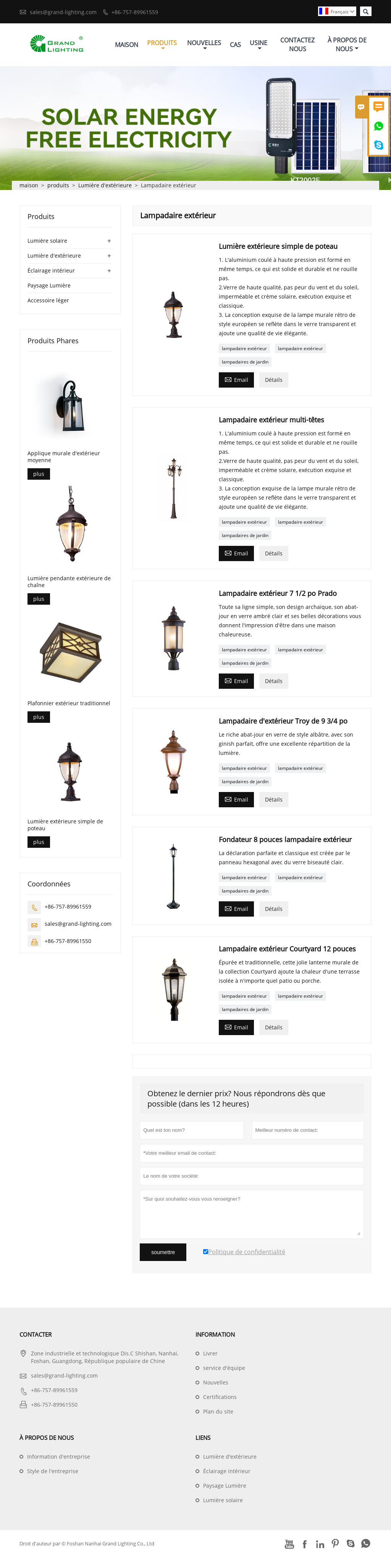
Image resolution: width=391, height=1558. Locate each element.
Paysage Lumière (49, 286)
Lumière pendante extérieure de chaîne (69, 583)
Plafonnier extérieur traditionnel (68, 704)
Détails (274, 381)
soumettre (163, 1253)
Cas (235, 45)
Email (236, 380)
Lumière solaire (47, 241)
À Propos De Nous (347, 45)
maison (28, 186)
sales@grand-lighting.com (63, 12)
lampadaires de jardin (245, 363)
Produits (162, 45)
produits (58, 186)
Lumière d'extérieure (105, 186)
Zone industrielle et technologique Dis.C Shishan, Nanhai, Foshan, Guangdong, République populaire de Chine (104, 1358)
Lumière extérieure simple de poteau (65, 826)
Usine (258, 45)
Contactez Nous (297, 45)
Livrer (210, 1354)
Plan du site (218, 1412)
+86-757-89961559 (134, 12)
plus (38, 475)
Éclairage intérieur (51, 271)
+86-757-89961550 (68, 941)
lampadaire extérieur (244, 349)
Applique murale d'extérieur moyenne (63, 458)
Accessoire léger (48, 301)
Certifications (220, 1398)
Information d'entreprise (58, 1457)
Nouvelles (204, 45)
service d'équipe (224, 1369)
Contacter (35, 1335)
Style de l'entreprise (52, 1472)
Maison (126, 45)
